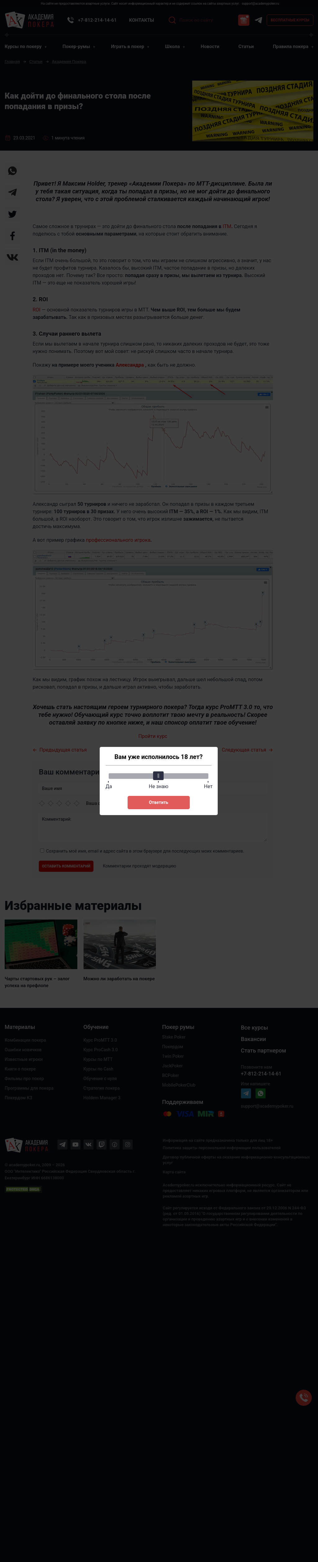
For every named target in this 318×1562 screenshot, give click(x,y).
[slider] (158, 775)
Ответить (158, 802)
